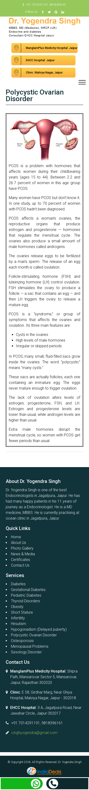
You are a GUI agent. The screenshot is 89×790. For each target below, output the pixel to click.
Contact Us (20, 565)
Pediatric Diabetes (26, 595)
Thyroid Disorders (25, 601)
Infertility (18, 618)
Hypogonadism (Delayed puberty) (39, 629)
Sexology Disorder (26, 652)
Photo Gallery (22, 548)
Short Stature (22, 612)
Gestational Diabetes (28, 589)
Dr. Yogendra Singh (70, 762)
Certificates (20, 559)
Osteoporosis (22, 640)
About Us (18, 542)
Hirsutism (18, 623)
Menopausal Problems (29, 646)
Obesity (17, 606)
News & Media (23, 554)
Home (16, 537)
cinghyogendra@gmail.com (34, 732)
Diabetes (18, 584)
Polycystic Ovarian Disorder (34, 635)
